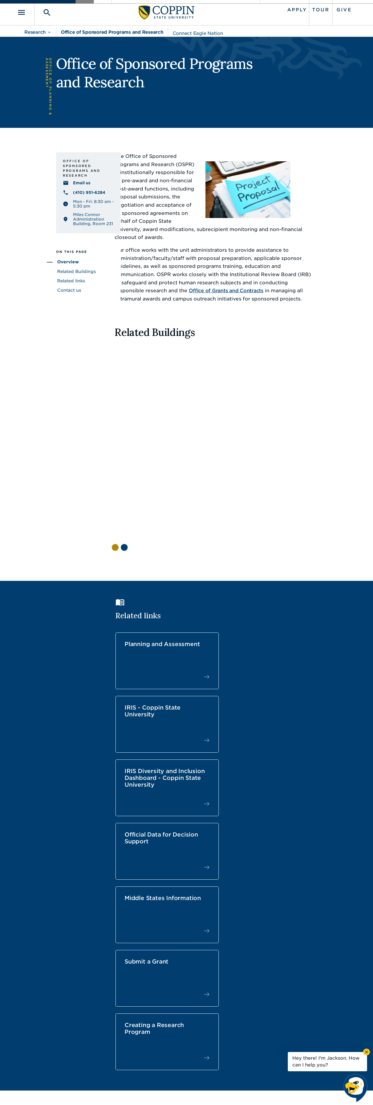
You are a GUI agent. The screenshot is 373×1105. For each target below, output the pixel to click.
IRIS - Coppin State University (224, 593)
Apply (290, 9)
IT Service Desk (185, 1044)
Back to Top (327, 969)
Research (35, 30)
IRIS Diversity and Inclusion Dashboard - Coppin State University (304, 604)
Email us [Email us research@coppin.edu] (49, 201)
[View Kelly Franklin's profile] (144, 864)
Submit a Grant (306, 657)
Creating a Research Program (132, 729)
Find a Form (181, 1032)
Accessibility (139, 1092)
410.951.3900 (286, 1044)
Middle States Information (221, 661)
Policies (167, 1092)
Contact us (37, 306)
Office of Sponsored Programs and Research (112, 30)
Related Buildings (44, 288)
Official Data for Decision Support (140, 664)
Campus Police (287, 1032)
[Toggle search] (50, 12)
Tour (313, 9)
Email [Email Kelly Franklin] (125, 884)
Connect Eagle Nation (198, 31)
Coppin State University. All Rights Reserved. (77, 1092)
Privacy (189, 1092)
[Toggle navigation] (32, 12)
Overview (35, 278)
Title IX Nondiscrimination (231, 1092)
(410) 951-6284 (56, 211)
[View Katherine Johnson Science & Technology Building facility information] (196, 403)
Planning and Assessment (136, 593)
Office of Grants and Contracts (248, 267)
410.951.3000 (54, 1025)
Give (337, 9)
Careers (176, 1019)
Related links (39, 297)
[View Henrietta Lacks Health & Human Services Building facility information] (131, 403)
